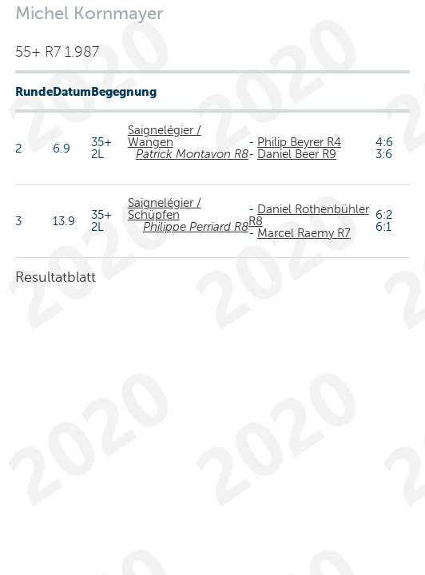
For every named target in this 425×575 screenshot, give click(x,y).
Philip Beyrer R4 (299, 142)
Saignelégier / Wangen (164, 136)
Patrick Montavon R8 (192, 154)
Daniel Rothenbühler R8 (308, 215)
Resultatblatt (55, 277)
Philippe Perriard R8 (195, 226)
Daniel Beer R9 (296, 154)
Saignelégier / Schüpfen (164, 208)
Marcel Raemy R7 (304, 233)
